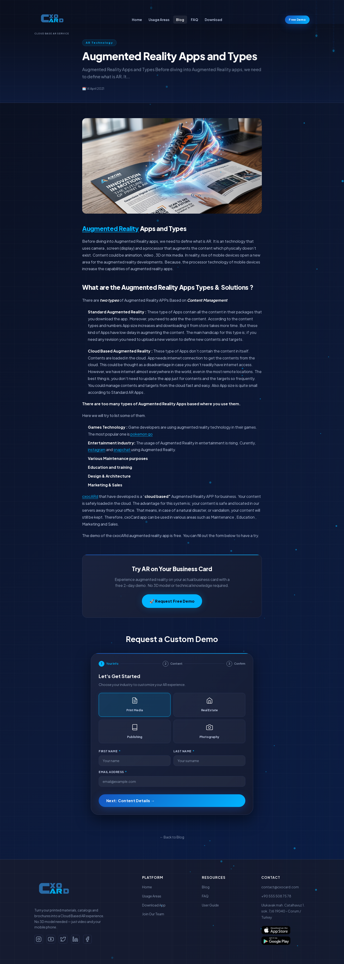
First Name (109, 751)
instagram (96, 449)
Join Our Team (153, 914)
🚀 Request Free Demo (172, 601)
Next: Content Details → (130, 800)
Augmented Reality (110, 228)
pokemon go (141, 434)
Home (137, 19)
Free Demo (297, 19)
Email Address (113, 772)
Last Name (183, 751)
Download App (154, 905)
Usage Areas (159, 19)
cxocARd (90, 496)
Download (213, 19)
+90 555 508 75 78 (276, 896)
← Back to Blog (172, 837)
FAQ (194, 19)
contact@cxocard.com (280, 887)
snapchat (122, 449)
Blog (180, 19)
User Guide (210, 905)
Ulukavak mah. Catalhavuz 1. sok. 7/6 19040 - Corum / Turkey (283, 911)
